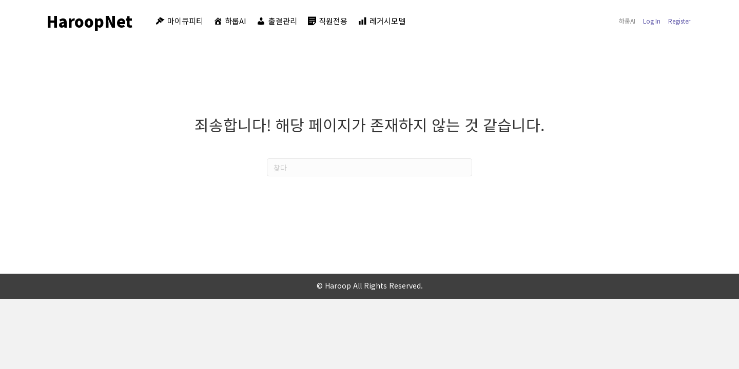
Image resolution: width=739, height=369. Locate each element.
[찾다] (369, 167)
